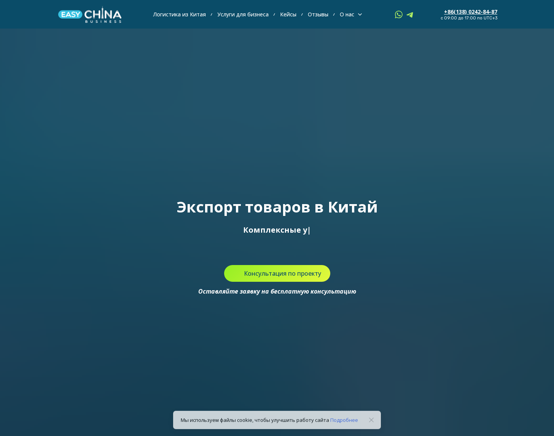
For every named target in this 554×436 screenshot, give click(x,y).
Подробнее (344, 423)
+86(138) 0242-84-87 (470, 11)
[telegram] (410, 14)
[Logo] (89, 14)
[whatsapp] (399, 14)
